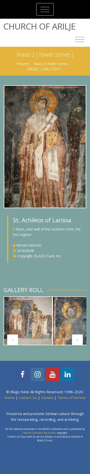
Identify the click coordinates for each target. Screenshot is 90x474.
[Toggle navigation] (45, 9)
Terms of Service (71, 397)
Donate (47, 397)
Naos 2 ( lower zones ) (51, 63)
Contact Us (28, 397)
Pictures (23, 63)
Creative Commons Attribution (39, 432)
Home (9, 397)
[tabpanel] (28, 320)
